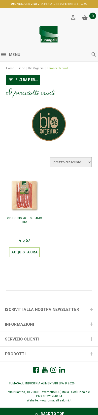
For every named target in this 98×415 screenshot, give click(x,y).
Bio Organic (36, 68)
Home (10, 68)
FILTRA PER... (23, 80)
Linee (21, 68)
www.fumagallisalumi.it (55, 400)
